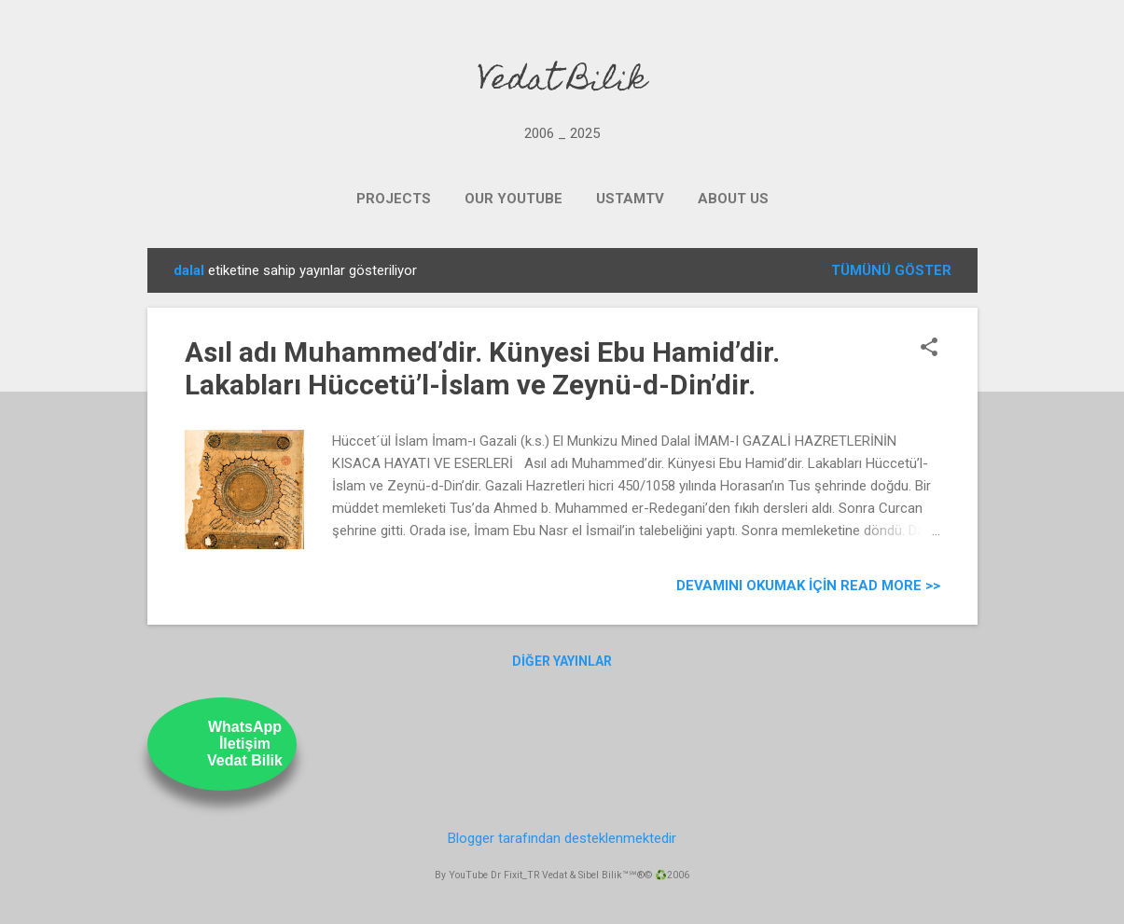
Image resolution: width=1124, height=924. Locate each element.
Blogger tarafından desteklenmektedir (562, 838)
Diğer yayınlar (562, 661)
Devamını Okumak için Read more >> (808, 585)
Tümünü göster (891, 270)
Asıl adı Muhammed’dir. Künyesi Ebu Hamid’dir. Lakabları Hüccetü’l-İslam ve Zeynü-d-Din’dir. (482, 368)
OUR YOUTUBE (513, 198)
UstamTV (630, 198)
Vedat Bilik (562, 82)
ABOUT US (733, 198)
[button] (929, 349)
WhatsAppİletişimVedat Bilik (245, 743)
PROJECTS (393, 198)
